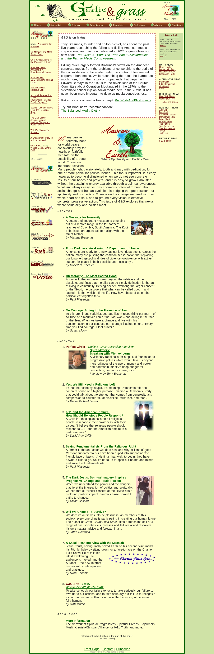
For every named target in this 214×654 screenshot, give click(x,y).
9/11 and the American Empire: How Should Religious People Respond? (41, 98)
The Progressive (167, 128)
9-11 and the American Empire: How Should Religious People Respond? (94, 413)
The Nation (164, 124)
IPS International (167, 84)
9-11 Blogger (165, 141)
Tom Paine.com (166, 126)
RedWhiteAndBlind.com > (133, 100)
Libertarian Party (167, 74)
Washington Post (167, 99)
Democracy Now (167, 117)
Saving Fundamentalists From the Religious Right (42, 110)
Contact (107, 649)
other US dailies (170, 102)
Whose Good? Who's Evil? (41, 147)
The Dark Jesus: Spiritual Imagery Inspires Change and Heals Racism (40, 121)
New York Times (167, 96)
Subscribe (123, 649)
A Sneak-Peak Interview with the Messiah (42, 139)
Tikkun (162, 131)
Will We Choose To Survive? (86, 511)
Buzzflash (163, 112)
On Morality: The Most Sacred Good (41, 53)
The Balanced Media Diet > (80, 110)
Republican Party (167, 72)
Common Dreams (167, 115)
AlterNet (163, 110)
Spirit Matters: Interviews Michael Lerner (42, 79)
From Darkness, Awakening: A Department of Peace (41, 69)
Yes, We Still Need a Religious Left (90, 384)
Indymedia (164, 82)
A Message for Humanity (83, 217)
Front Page (91, 649)
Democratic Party (167, 69)
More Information (78, 620)
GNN (161, 89)
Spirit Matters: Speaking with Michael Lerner (100, 350)
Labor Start (164, 119)
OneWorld (164, 86)
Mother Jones (165, 121)
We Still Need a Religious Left (38, 88)
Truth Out (163, 133)
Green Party (165, 67)
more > (163, 45)
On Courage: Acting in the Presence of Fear (41, 61)
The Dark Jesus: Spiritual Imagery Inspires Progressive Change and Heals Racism (96, 479)
